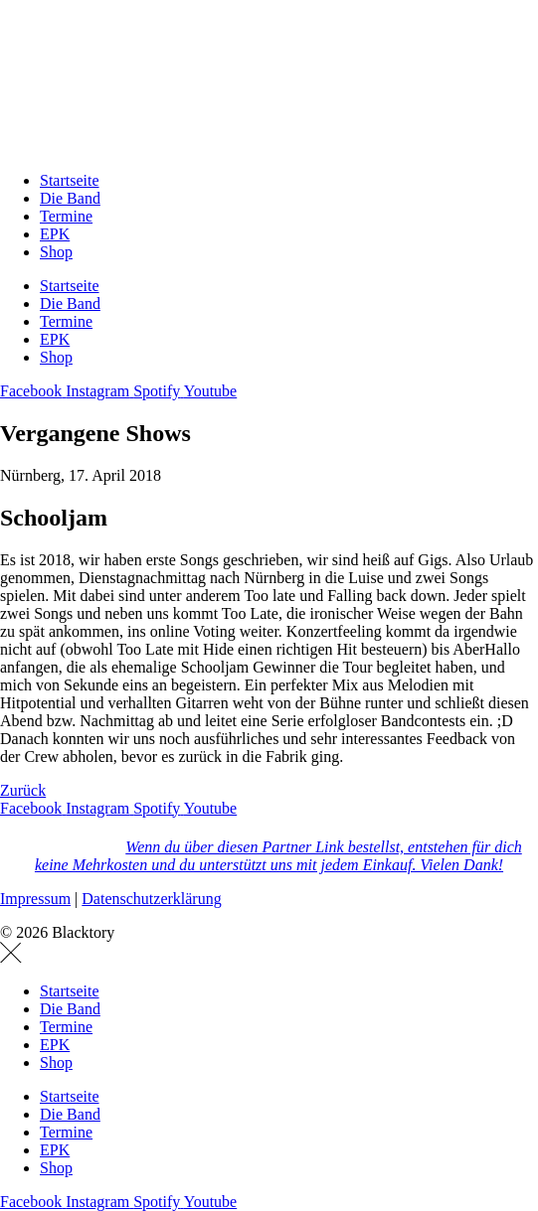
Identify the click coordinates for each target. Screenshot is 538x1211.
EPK (55, 234)
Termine (66, 216)
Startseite (69, 180)
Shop (56, 251)
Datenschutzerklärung (151, 898)
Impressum (35, 898)
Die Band (70, 198)
